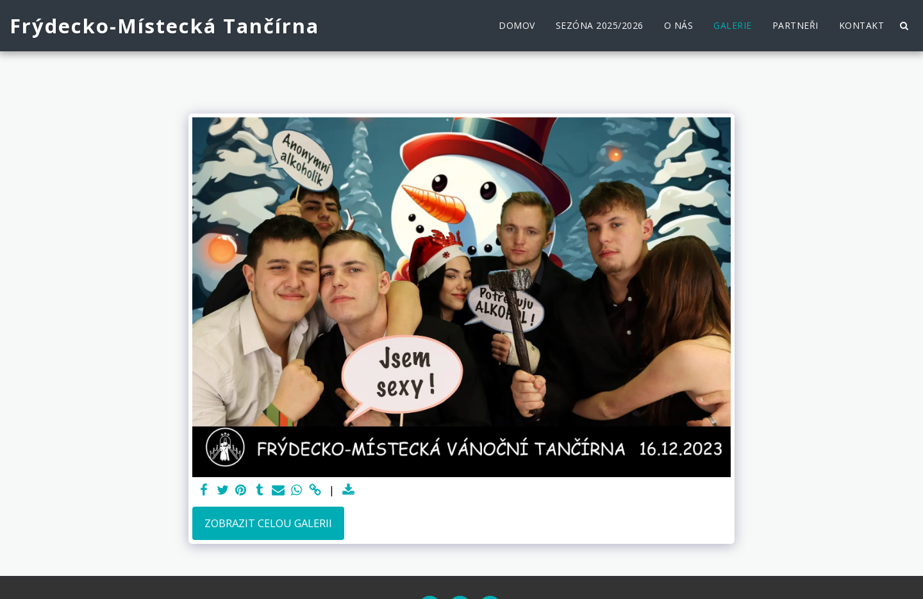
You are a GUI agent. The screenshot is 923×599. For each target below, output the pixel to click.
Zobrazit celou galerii (268, 523)
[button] (904, 25)
